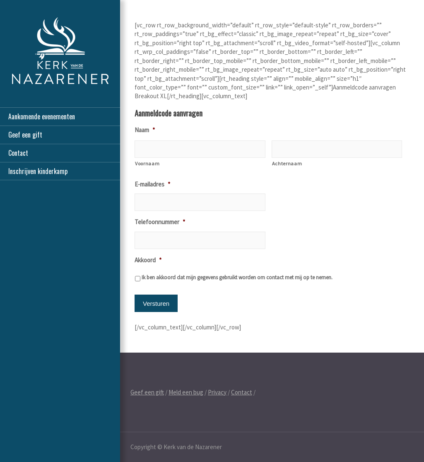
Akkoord (148, 260)
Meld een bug (186, 392)
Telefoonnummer (160, 222)
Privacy (217, 392)
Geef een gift (25, 135)
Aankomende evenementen (41, 116)
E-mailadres (152, 184)
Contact (18, 153)
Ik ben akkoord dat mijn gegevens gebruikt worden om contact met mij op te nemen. (237, 277)
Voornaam (147, 163)
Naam (145, 130)
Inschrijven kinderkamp (37, 171)
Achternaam (287, 163)
